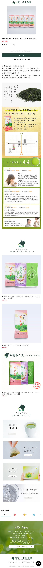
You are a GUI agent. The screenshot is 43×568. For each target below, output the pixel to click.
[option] (21, 20)
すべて (6, 514)
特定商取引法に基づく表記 (27, 562)
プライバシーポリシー (14, 562)
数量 (3, 45)
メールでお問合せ (21, 546)
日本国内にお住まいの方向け (21, 59)
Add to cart (21, 55)
